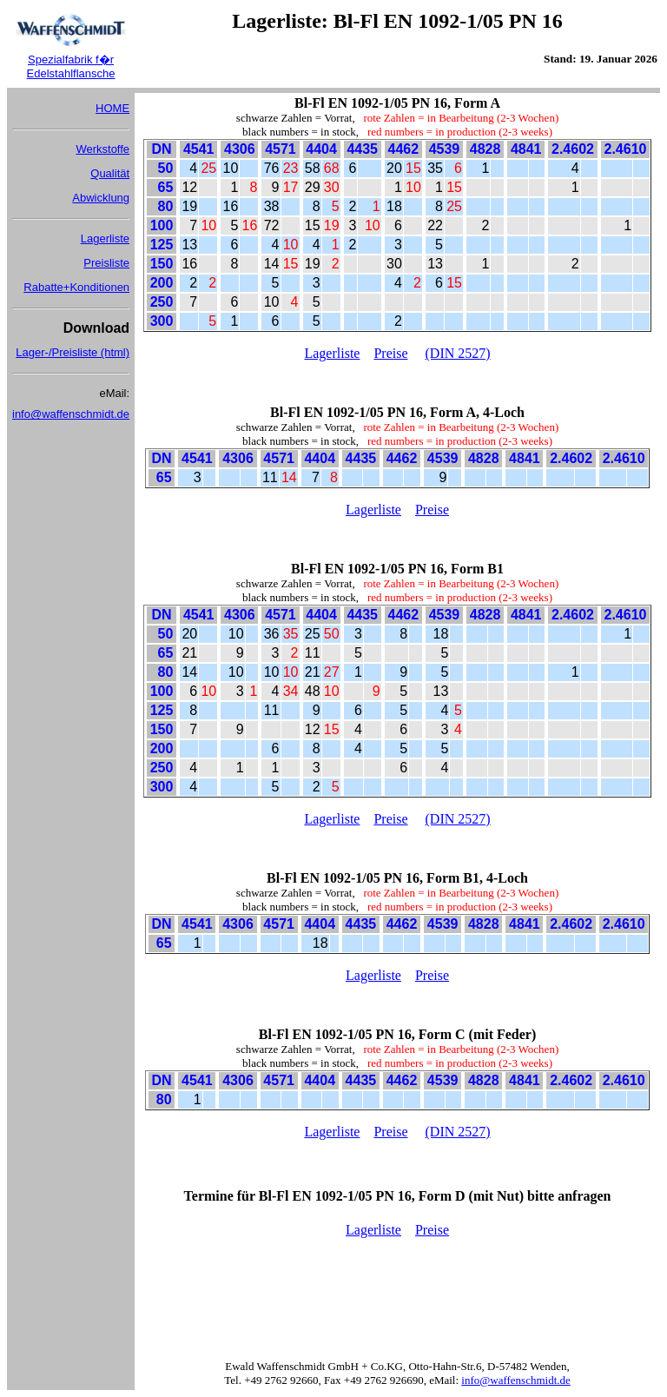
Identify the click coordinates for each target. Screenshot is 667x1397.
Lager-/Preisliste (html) (72, 352)
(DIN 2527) (458, 353)
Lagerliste (105, 238)
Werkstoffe (102, 149)
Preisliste (106, 262)
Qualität (109, 173)
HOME (112, 108)
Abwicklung (100, 197)
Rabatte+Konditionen (76, 287)
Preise (390, 353)
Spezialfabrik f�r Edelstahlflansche (71, 66)
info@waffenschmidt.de (70, 413)
